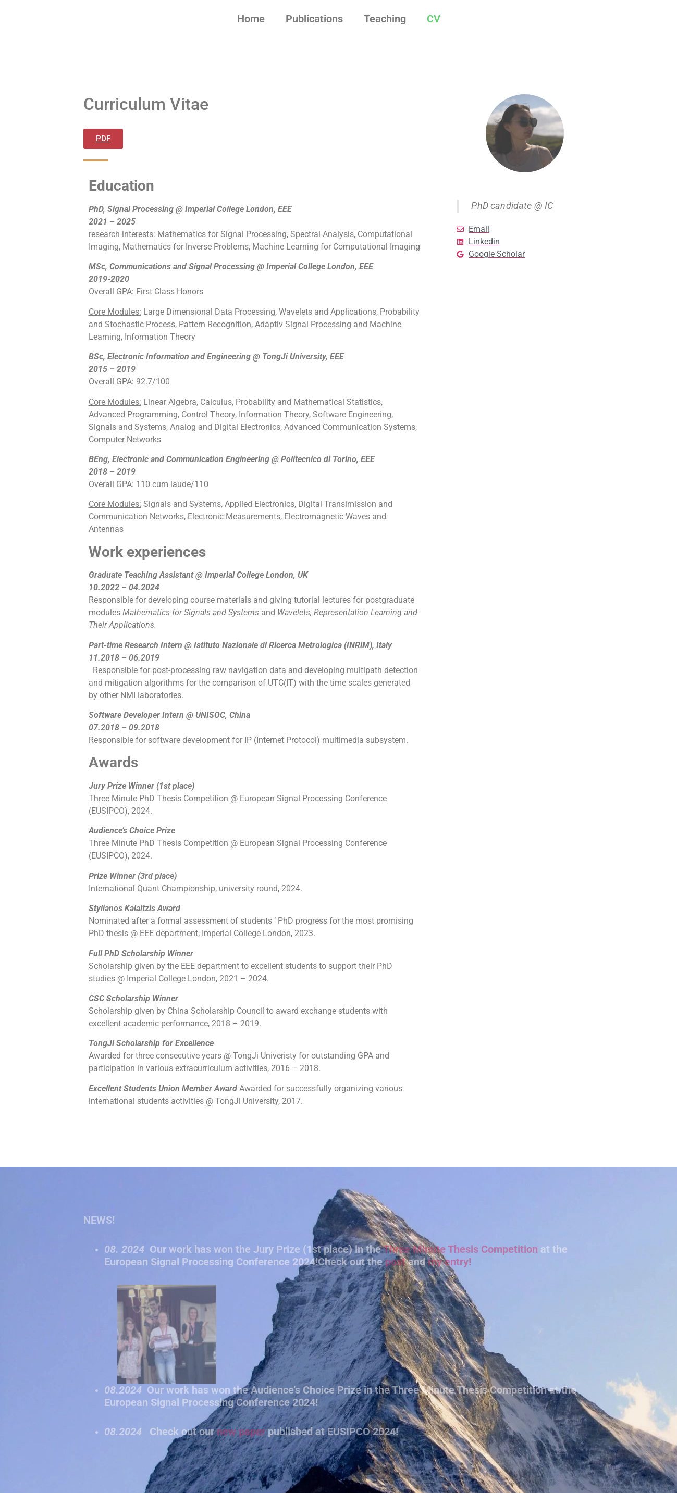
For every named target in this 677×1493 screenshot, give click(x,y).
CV (433, 19)
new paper (241, 1431)
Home (251, 19)
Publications (314, 19)
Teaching (385, 19)
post (395, 1261)
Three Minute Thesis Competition (460, 1249)
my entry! (449, 1261)
